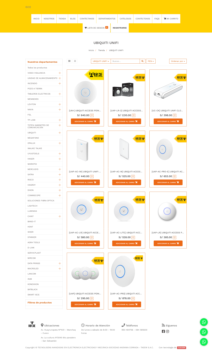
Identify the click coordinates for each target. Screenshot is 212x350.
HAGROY (32, 185)
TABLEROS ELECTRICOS (39, 94)
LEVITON (32, 104)
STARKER (32, 237)
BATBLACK (33, 289)
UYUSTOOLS (33, 153)
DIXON (31, 190)
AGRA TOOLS (34, 242)
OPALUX (31, 143)
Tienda (101, 50)
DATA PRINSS (34, 263)
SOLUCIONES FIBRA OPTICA (41, 200)
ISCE (28, 7)
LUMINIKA (32, 211)
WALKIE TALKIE (35, 148)
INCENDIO (32, 83)
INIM (30, 279)
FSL (29, 115)
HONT (30, 227)
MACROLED (33, 268)
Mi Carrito (171, 19)
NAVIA (30, 109)
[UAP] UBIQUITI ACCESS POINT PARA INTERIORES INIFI (97, 293)
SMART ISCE (33, 295)
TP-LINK (31, 120)
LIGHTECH (32, 206)
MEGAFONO (33, 138)
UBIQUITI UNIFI (116, 50)
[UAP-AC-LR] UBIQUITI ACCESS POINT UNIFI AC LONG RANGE (101, 232)
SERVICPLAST (34, 253)
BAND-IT (32, 221)
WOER (30, 232)
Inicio (91, 50)
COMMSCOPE (34, 195)
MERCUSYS (33, 169)
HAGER (31, 159)
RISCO (31, 180)
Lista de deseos (96, 27)
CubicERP (181, 348)
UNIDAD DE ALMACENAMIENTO (42, 78)
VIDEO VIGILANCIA (36, 73)
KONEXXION (33, 284)
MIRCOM (32, 258)
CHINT (31, 216)
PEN (151, 61)
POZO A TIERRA (35, 88)
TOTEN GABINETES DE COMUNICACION (38, 126)
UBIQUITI (32, 132)
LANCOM (32, 274)
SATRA (31, 174)
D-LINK (31, 247)
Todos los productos (37, 68)
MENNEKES (33, 99)
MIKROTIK (32, 164)
